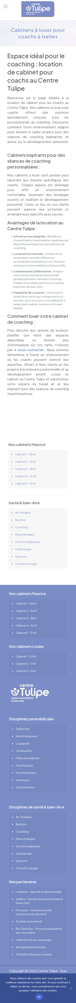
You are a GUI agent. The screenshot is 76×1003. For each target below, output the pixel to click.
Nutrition (20, 520)
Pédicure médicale (27, 758)
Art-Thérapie (24, 817)
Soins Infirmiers (25, 787)
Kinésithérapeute (27, 736)
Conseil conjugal (26, 563)
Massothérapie (24, 534)
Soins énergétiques (27, 541)
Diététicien (23, 728)
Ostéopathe (24, 750)
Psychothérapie (26, 772)
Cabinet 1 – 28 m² (25, 454)
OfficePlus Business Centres (34, 954)
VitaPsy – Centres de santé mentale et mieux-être (39, 901)
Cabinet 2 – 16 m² (25, 461)
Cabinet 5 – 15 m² (25, 483)
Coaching (21, 527)
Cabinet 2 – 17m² (26, 663)
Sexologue (23, 780)
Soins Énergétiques (28, 846)
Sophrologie (23, 549)
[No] (71, 988)
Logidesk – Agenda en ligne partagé (38, 891)
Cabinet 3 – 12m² (26, 671)
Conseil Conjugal (27, 868)
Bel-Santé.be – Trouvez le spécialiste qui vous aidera (39, 930)
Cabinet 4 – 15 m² (25, 476)
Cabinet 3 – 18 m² (25, 469)
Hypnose (21, 556)
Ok (39, 997)
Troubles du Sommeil (29, 921)
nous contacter (31, 350)
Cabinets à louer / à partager (34, 939)
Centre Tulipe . (48, 971)
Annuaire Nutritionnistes (31, 947)
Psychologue (24, 765)
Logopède (23, 743)
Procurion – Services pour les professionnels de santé (34, 912)
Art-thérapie (23, 512)
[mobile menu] (5, 6)
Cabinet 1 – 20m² (26, 656)
